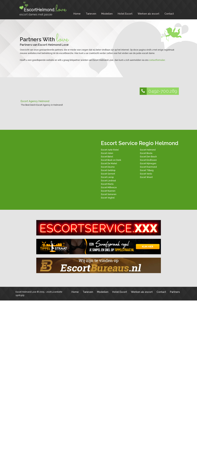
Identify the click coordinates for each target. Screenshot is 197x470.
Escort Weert (146, 177)
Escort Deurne (108, 167)
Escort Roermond (148, 167)
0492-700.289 (158, 91)
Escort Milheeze (109, 187)
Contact (169, 13)
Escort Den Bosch (148, 156)
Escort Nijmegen (148, 163)
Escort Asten (107, 153)
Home (77, 13)
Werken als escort (148, 13)
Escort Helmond (148, 150)
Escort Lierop (107, 177)
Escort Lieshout (108, 180)
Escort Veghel (108, 198)
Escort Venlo (146, 174)
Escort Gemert (108, 174)
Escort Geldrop (108, 170)
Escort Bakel (107, 156)
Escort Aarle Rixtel (110, 150)
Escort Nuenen (108, 191)
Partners (175, 291)
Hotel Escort (125, 13)
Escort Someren (108, 194)
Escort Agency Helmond (35, 101)
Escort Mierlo (107, 184)
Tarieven (91, 13)
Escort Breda (146, 153)
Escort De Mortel (109, 163)
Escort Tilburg (147, 170)
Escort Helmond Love (26, 292)
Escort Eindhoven (148, 160)
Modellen (107, 13)
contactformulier (157, 60)
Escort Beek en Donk (111, 160)
